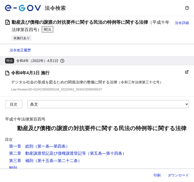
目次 (13, 104)
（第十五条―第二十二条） (57, 160)
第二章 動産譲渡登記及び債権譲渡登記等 (47, 153)
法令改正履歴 (20, 50)
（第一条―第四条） (51, 146)
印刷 (157, 175)
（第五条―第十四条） (106, 153)
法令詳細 (182, 23)
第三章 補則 (21, 160)
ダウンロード (178, 175)
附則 (13, 168)
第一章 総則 (21, 146)
